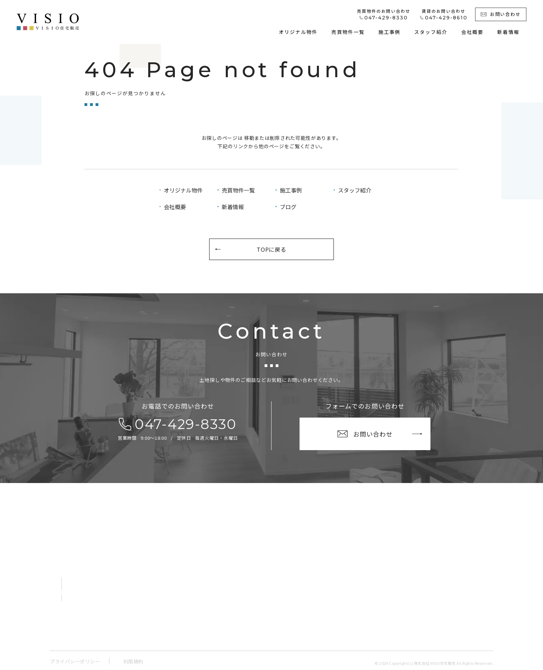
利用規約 (133, 661)
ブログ (288, 207)
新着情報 (233, 207)
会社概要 (175, 207)
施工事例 (291, 190)
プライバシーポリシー (75, 661)
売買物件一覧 (238, 190)
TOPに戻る (272, 249)
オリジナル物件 (183, 190)
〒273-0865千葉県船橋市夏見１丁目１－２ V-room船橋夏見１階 (116, 561)
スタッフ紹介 (354, 190)
